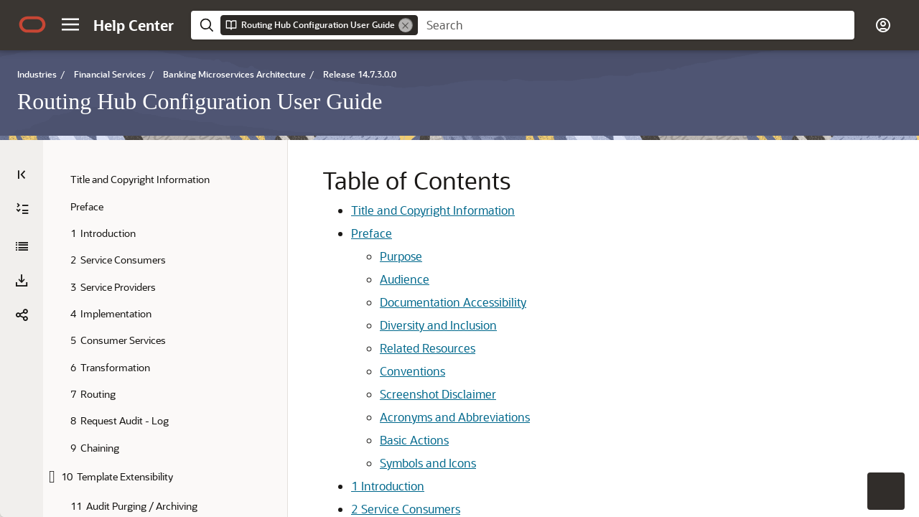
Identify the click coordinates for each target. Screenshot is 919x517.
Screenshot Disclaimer (390, 393)
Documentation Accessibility (405, 301)
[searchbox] (636, 25)
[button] (70, 24)
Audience (356, 279)
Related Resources (379, 347)
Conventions (364, 370)
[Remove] (406, 25)
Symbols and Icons (380, 462)
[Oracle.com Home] (32, 24)
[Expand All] (22, 209)
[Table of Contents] (21, 174)
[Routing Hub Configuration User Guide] (21, 246)
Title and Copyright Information (385, 210)
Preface (323, 233)
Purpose (353, 256)
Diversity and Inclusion (390, 324)
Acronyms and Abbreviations (407, 416)
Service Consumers (357, 508)
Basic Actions (366, 439)
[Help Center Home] (133, 25)
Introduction (339, 485)
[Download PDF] (21, 281)
